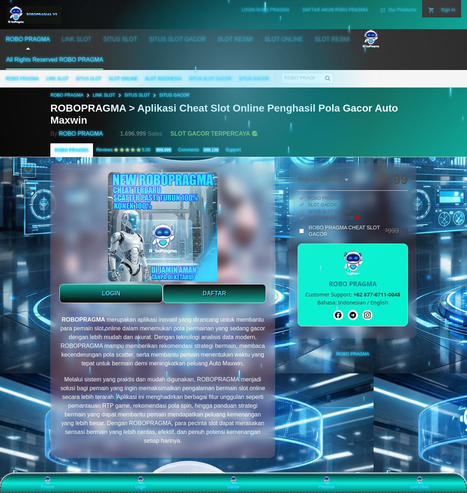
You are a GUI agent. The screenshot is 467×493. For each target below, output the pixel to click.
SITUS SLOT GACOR (210, 78)
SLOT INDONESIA (163, 78)
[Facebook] (338, 315)
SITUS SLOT (88, 78)
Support (233, 149)
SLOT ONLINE (123, 78)
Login (140, 482)
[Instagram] (367, 315)
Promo (47, 482)
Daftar (233, 482)
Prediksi (326, 482)
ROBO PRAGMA (22, 78)
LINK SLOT (57, 78)
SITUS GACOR (254, 78)
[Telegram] (353, 315)
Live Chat (419, 482)
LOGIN (111, 293)
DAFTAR (214, 293)
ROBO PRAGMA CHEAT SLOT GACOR (358, 230)
